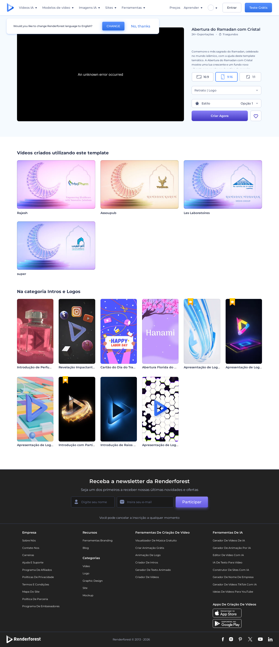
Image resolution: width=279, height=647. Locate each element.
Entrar (232, 8)
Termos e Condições (35, 584)
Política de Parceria (35, 599)
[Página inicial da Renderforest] (10, 7)
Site (85, 588)
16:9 (202, 76)
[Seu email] (145, 502)
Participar (191, 502)
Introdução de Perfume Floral (40, 367)
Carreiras (28, 555)
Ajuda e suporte (32, 562)
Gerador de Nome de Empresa (233, 577)
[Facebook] (223, 639)
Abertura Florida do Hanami (164, 367)
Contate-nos (30, 547)
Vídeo (86, 566)
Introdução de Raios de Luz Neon (126, 445)
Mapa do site (30, 591)
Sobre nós (29, 540)
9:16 (226, 76)
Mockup (88, 595)
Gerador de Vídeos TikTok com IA (235, 584)
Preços (175, 8)
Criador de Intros (146, 562)
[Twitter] (250, 639)
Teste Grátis (258, 8)
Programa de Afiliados (37, 569)
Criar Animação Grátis (149, 547)
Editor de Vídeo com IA (228, 555)
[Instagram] (231, 639)
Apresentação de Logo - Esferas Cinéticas (49, 445)
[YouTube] (260, 639)
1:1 (250, 76)
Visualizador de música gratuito (156, 540)
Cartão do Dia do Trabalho (121, 367)
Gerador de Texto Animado (153, 569)
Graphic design (93, 580)
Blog (86, 547)
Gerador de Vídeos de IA (229, 540)
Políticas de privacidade (38, 577)
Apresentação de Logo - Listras (208, 367)
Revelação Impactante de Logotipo (87, 367)
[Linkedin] (270, 639)
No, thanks (140, 26)
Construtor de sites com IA (231, 569)
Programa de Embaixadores (41, 606)
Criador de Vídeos (147, 577)
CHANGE (113, 26)
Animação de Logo (148, 555)
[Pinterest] (240, 639)
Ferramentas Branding (97, 540)
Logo (86, 573)
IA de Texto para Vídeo (227, 562)
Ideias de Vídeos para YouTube (233, 591)
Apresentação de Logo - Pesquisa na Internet (178, 445)
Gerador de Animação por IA (232, 547)
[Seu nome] (93, 502)
